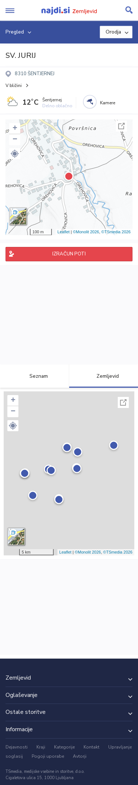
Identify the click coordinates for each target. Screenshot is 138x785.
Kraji (40, 747)
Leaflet (63, 232)
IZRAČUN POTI (69, 254)
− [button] (15, 139)
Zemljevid (103, 376)
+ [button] (15, 128)
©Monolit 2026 (86, 232)
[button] (14, 153)
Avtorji (79, 756)
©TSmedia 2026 (116, 232)
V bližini (14, 85)
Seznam (34, 376)
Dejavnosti (17, 747)
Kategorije (64, 747)
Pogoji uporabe (48, 756)
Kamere (107, 103)
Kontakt (91, 747)
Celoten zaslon (121, 126)
